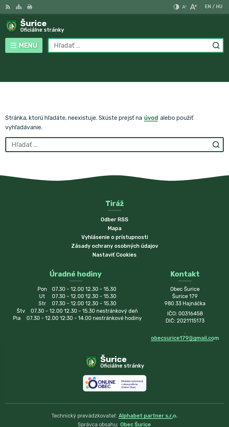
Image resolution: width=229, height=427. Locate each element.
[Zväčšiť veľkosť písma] (193, 7)
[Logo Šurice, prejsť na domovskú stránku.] (114, 26)
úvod (151, 94)
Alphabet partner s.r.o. (148, 392)
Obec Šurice (135, 401)
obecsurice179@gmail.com (185, 314)
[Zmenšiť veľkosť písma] (184, 7)
